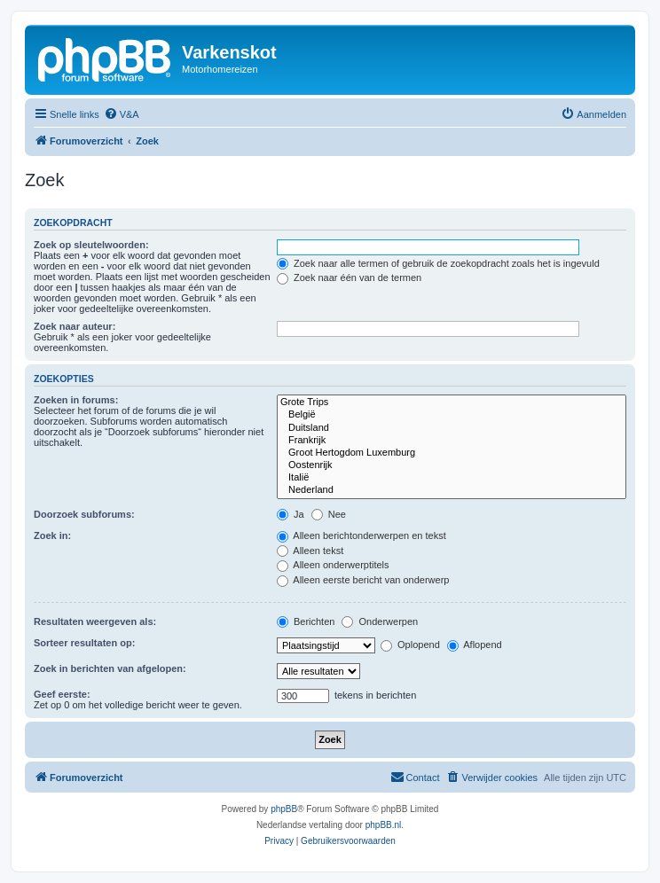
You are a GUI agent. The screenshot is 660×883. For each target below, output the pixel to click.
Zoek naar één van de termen (349, 277)
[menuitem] (121, 114)
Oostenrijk (452, 465)
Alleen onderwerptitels (333, 564)
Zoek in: (52, 535)
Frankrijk (452, 440)
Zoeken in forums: (76, 400)
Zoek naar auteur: (74, 326)
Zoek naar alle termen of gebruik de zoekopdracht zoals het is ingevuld (438, 263)
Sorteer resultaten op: (84, 642)
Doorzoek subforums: (84, 514)
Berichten (306, 621)
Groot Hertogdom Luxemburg (452, 453)
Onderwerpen (380, 621)
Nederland (452, 490)
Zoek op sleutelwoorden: (91, 244)
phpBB (284, 809)
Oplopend (410, 644)
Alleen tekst (310, 550)
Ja (290, 514)
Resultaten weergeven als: (95, 621)
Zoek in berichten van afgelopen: (110, 668)
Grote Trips (452, 402)
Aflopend (474, 644)
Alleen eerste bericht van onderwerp (363, 579)
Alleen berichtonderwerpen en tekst (361, 535)
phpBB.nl (383, 825)
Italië (452, 478)
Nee (328, 514)
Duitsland (452, 428)
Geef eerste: (62, 694)
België (452, 415)
